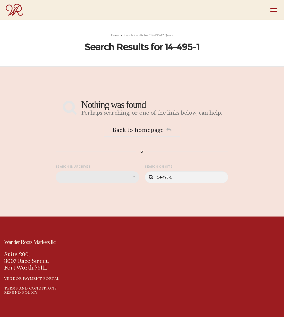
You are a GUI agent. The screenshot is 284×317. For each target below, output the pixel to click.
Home (115, 35)
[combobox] (97, 177)
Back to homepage (142, 130)
